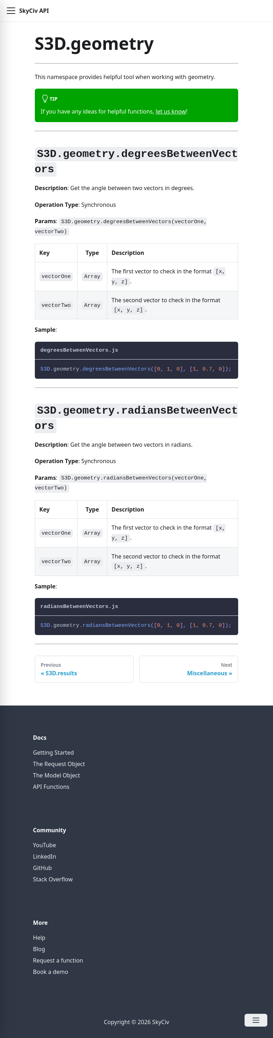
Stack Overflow (53, 879)
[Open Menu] (256, 1020)
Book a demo (50, 972)
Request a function (58, 960)
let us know (171, 111)
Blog (39, 949)
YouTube (44, 845)
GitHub (42, 868)
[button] (11, 10)
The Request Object (59, 764)
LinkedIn (44, 856)
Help (39, 938)
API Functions (51, 787)
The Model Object (56, 775)
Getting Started (53, 752)
